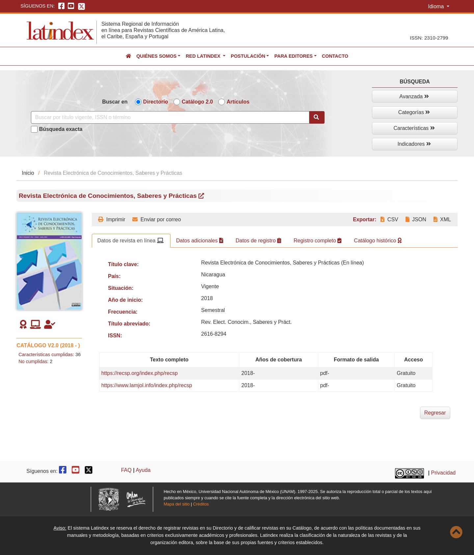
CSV (389, 219)
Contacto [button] (335, 56)
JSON (416, 219)
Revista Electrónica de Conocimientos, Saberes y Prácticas (111, 195)
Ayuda (143, 470)
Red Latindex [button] (204, 56)
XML (442, 219)
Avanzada (414, 96)
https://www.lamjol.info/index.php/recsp (146, 385)
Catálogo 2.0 (197, 102)
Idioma (436, 6)
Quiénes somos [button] (156, 56)
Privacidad (443, 473)
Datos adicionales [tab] (199, 240)
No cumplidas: (33, 361)
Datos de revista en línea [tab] (130, 240)
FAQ (126, 470)
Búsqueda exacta (61, 129)
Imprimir (111, 219)
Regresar (435, 413)
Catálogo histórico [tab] (378, 240)
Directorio (155, 102)
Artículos (237, 102)
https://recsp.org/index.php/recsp (139, 373)
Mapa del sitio (177, 504)
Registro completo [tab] (317, 240)
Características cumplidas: (46, 354)
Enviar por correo (156, 219)
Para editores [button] (293, 56)
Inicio (28, 173)
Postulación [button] (248, 56)
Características (413, 128)
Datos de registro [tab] (258, 240)
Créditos (201, 504)
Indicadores (414, 144)
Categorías (414, 112)
